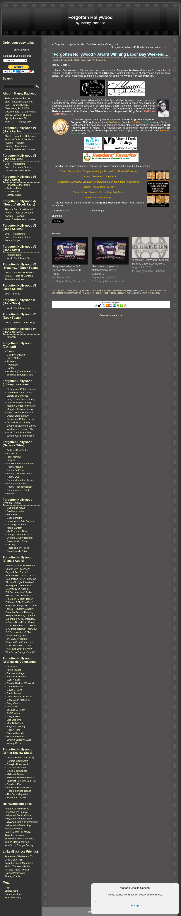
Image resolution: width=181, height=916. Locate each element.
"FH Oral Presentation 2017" (20, 595)
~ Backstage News (15, 507)
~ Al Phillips (11, 666)
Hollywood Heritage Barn (18, 818)
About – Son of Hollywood (19, 209)
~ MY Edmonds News (16, 531)
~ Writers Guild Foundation (19, 435)
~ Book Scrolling (14, 517)
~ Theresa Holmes (15, 736)
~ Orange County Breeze (18, 534)
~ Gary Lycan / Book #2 (17, 699)
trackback (138, 293)
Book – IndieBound (15, 163)
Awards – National (15, 142)
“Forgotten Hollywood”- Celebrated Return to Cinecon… (105, 270)
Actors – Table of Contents (19, 139)
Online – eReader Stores (18, 170)
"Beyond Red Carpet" (16, 572)
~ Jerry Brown (12, 716)
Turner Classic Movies (17, 842)
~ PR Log (10, 544)
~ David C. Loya (13, 689)
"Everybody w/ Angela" (17, 588)
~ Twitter (9, 493)
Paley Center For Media (18, 832)
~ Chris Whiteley (14, 686)
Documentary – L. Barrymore (20, 111)
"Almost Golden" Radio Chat (20, 565)
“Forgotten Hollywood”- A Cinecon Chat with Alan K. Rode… (67, 270)
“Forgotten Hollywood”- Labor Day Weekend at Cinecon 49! (86, 44)
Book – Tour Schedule (17, 105)
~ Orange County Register (19, 537)
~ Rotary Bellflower (15, 470)
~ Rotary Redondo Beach (18, 486)
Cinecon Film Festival (16, 812)
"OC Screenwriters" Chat (18, 632)
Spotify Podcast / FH (16, 118)
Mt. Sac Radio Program (17, 869)
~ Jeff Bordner (12, 713)
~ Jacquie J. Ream (15, 709)
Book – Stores (12, 293)
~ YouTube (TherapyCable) (19, 374)
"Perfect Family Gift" (16, 635)
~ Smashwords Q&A (16, 551)
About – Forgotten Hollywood (20, 136)
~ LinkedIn (10, 460)
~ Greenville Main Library (18, 392)
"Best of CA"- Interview (17, 569)
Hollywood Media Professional (21, 822)
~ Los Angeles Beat (15, 524)
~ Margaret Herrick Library (19, 409)
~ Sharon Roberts (14, 733)
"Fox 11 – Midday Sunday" (19, 608)
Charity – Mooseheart (16, 146)
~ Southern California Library (20, 425)
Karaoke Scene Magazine (19, 863)
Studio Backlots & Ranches (19, 838)
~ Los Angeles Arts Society (19, 521)
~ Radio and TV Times (17, 547)
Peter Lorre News (14, 835)
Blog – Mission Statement (19, 101)
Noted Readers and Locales (20, 149)
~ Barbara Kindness (15, 676)
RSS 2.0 (85, 293)
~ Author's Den (13, 188)
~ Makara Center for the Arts (20, 405)
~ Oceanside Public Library (19, 419)
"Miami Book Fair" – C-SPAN (20, 625)
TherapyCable (12, 876)
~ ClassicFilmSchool (16, 770)
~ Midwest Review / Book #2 (20, 777)
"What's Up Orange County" (20, 652)
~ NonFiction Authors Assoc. (20, 463)
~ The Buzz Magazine (16, 794)
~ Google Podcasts (15, 354)
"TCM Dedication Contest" (19, 645)
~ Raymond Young (15, 726)
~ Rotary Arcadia (14, 466)
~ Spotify (9, 368)
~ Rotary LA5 (12, 476)
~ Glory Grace (12, 703)
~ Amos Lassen (13, 670)
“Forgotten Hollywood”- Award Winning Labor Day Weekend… (110, 54)
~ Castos (9, 351)
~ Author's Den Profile (16, 450)
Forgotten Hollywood (90, 17)
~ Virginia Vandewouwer (18, 739)
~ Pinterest (10, 361)
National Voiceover (15, 873)
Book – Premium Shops (17, 237)
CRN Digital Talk (14, 859)
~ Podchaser (11, 364)
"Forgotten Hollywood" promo (21, 605)
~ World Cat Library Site (18, 258)
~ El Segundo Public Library (20, 389)
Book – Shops (12, 240)
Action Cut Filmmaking (17, 808)
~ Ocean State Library (17, 415)
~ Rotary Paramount (16, 483)
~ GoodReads (12, 191)
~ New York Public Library (19, 412)
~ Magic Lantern (13, 527)
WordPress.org (13, 897)
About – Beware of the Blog (20, 322)
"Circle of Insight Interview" (19, 582)
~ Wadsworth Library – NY (19, 429)
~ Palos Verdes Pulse (16, 541)
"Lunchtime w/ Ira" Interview (20, 618)
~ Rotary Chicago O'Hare (18, 473)
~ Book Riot (11, 514)
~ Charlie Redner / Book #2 (19, 683)
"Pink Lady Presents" (16, 638)
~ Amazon (10, 337)
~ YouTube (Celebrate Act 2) (20, 371)
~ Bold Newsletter (14, 511)
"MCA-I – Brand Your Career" (20, 622)
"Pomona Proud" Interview (19, 642)
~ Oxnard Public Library (17, 422)
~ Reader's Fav (13, 784)
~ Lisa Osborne (13, 719)
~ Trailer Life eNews (15, 797)
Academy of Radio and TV (19, 856)
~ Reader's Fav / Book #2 (18, 787)
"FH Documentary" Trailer (19, 592)
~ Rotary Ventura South (17, 490)
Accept (135, 905)
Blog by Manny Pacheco (137, 290)
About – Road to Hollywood (20, 272)
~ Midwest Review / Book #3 (20, 780)
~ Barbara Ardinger (15, 673)
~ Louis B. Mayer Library (18, 402)
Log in (8, 887)
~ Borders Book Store (16, 761)
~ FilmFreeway (13, 456)
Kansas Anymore (14, 828)
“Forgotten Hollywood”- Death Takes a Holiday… (137, 47)
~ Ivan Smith (11, 706)
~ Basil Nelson (13, 679)
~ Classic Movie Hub (16, 767)
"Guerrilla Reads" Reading (19, 612)
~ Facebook (11, 453)
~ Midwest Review (15, 774)
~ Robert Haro (12, 729)
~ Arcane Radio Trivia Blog (19, 757)
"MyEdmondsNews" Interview (21, 628)
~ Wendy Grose (13, 743)
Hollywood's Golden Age (18, 825)
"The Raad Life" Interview (18, 648)
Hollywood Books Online (18, 815)
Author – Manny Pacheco (18, 98)
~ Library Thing (13, 194)
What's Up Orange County (19, 845)
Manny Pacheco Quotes (18, 115)
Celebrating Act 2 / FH (17, 108)
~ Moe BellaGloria (14, 723)
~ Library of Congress (16, 395)
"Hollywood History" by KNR (20, 615)
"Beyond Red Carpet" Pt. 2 (19, 575)
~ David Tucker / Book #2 (18, 696)
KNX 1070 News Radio (17, 866)
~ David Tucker (13, 693)
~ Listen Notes (13, 358)
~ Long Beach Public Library (20, 399)
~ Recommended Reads (18, 790)
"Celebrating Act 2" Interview (20, 578)
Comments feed (13, 894)
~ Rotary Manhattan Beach (19, 480)
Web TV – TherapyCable (18, 121)
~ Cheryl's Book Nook (16, 764)
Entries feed (11, 890)
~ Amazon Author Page (17, 184)
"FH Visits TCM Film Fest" (19, 602)
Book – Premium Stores (18, 167)
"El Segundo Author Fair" (18, 585)
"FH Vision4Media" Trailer (19, 598)
